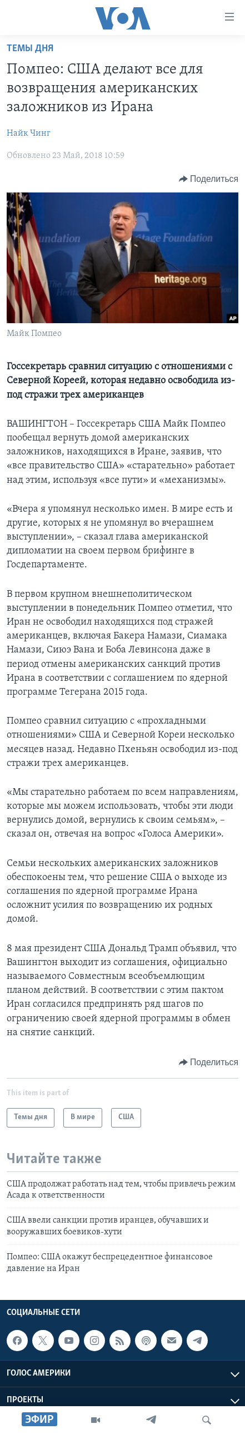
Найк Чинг (29, 133)
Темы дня (30, 48)
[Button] (208, 179)
